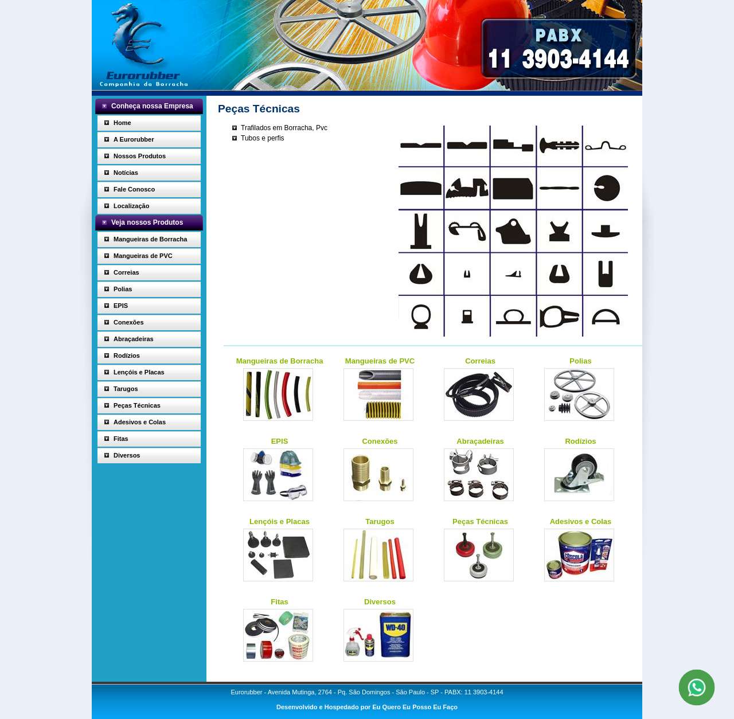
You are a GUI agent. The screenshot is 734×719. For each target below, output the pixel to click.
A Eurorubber (134, 139)
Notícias (126, 172)
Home (122, 122)
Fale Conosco (134, 189)
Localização (131, 205)
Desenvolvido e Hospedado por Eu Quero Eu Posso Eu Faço (367, 707)
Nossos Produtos (140, 156)
